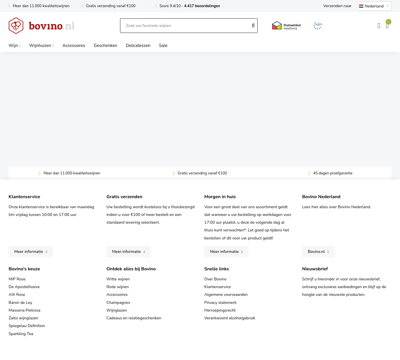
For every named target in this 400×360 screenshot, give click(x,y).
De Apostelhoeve (24, 287)
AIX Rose (17, 294)
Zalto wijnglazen (23, 318)
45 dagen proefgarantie (332, 173)
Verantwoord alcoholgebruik (229, 318)
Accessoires (117, 294)
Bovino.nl (316, 251)
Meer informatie (28, 251)
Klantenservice (217, 287)
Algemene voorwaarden (226, 294)
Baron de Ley (20, 302)
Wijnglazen (117, 310)
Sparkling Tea (21, 334)
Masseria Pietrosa (24, 310)
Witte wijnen (118, 279)
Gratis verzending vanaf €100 (111, 6)
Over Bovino (215, 279)
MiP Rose (17, 279)
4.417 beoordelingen (202, 6)
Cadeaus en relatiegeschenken (134, 318)
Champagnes (118, 302)
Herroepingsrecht (220, 310)
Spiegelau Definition (27, 325)
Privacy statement (220, 302)
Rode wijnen (118, 287)
